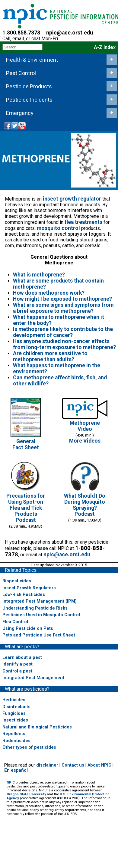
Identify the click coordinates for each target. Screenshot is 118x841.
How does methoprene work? (49, 293)
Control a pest (17, 671)
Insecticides (15, 720)
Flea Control (15, 621)
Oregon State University (26, 794)
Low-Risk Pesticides (23, 594)
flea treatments (83, 222)
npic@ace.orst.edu (69, 33)
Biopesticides (16, 581)
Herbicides (13, 699)
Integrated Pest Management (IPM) (39, 601)
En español (16, 770)
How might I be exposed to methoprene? (62, 299)
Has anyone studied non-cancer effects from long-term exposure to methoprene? (64, 344)
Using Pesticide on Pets (27, 628)
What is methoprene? (39, 275)
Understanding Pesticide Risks (35, 608)
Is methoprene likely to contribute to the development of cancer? (63, 332)
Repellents (13, 733)
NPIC (11, 782)
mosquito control (58, 228)
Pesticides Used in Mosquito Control (41, 614)
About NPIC (99, 765)
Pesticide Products (61, 86)
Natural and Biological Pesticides (37, 727)
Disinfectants (16, 706)
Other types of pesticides (29, 747)
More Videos (84, 441)
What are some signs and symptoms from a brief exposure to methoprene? (63, 308)
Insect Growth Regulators (29, 588)
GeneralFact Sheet (25, 444)
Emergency (61, 113)
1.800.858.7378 (21, 33)
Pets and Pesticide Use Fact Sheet (38, 635)
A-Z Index (105, 47)
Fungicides (14, 713)
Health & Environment (61, 59)
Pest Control (61, 73)
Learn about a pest (22, 657)
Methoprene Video (85, 426)
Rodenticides (16, 740)
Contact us (73, 765)
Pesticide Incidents (61, 99)
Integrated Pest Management (33, 677)
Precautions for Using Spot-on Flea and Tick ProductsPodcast (25, 508)
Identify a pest (17, 664)
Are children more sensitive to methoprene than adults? (50, 356)
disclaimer (47, 765)
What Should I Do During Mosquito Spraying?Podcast (84, 505)
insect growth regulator (72, 199)
